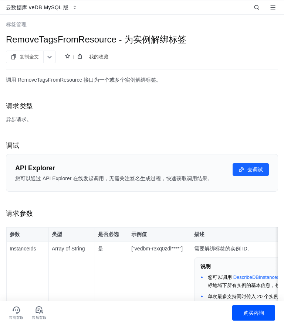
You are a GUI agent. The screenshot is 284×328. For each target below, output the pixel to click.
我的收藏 (98, 56)
